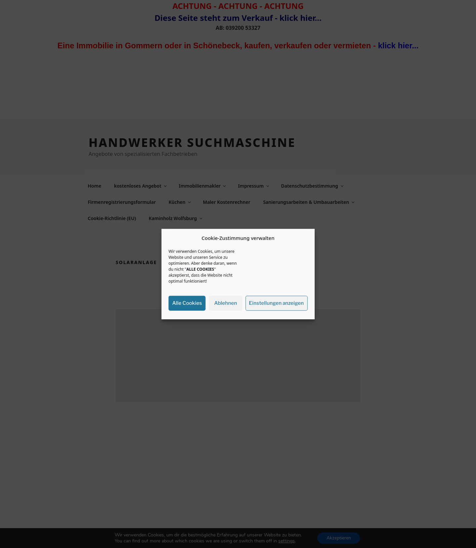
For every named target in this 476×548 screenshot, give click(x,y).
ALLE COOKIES (200, 269)
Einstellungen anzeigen (276, 303)
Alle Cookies (187, 303)
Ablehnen (225, 303)
